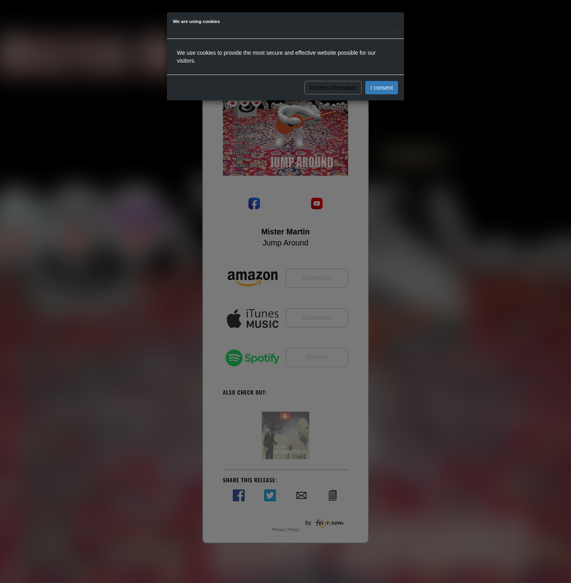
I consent (381, 87)
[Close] (395, 28)
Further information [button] (333, 87)
